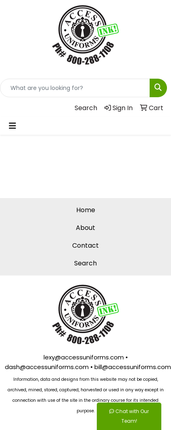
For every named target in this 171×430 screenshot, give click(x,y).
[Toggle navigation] (12, 126)
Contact (85, 245)
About (85, 227)
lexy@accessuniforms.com (84, 357)
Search (85, 263)
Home (85, 210)
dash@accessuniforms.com (47, 367)
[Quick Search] (75, 88)
